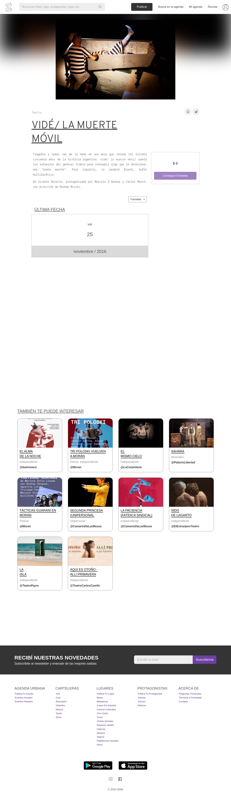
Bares (100, 697)
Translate (137, 199)
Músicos (142, 705)
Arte (58, 693)
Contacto (183, 701)
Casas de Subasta (106, 705)
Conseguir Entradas (175, 175)
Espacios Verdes (105, 725)
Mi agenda (195, 6)
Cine (58, 697)
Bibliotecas (102, 701)
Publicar (142, 6)
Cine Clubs (102, 713)
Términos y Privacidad (190, 697)
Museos (101, 733)
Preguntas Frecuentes (190, 693)
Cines (100, 717)
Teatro (59, 713)
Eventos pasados (24, 701)
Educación (61, 701)
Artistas (141, 697)
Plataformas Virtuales (108, 740)
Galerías (101, 729)
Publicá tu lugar (105, 693)
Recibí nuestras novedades (56, 658)
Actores (142, 701)
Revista (212, 6)
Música (59, 709)
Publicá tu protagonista (150, 693)
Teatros (100, 737)
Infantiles (60, 705)
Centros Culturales (106, 709)
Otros (59, 717)
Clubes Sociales (105, 721)
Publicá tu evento (24, 693)
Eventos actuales (24, 697)
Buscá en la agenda (170, 6)
